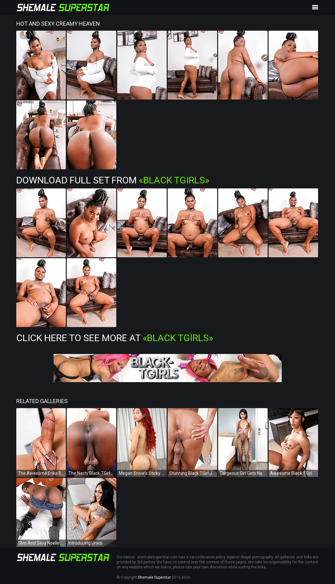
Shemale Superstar (154, 577)
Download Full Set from (112, 180)
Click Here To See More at (114, 337)
